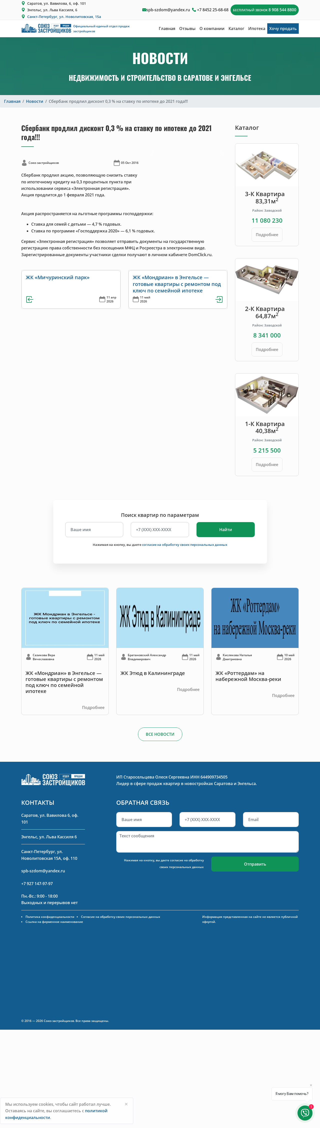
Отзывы (187, 28)
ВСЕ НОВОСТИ (160, 734)
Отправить (255, 864)
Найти (225, 529)
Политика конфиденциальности (50, 917)
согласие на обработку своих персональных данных (184, 544)
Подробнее (267, 234)
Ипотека (256, 28)
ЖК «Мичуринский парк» (58, 277)
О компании (212, 28)
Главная (167, 28)
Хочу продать (283, 28)
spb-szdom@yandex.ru (168, 10)
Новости (34, 101)
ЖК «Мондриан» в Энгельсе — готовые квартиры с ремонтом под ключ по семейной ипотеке (177, 284)
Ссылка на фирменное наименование (54, 922)
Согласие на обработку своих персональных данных (120, 917)
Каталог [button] (236, 28)
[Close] (126, 1104)
